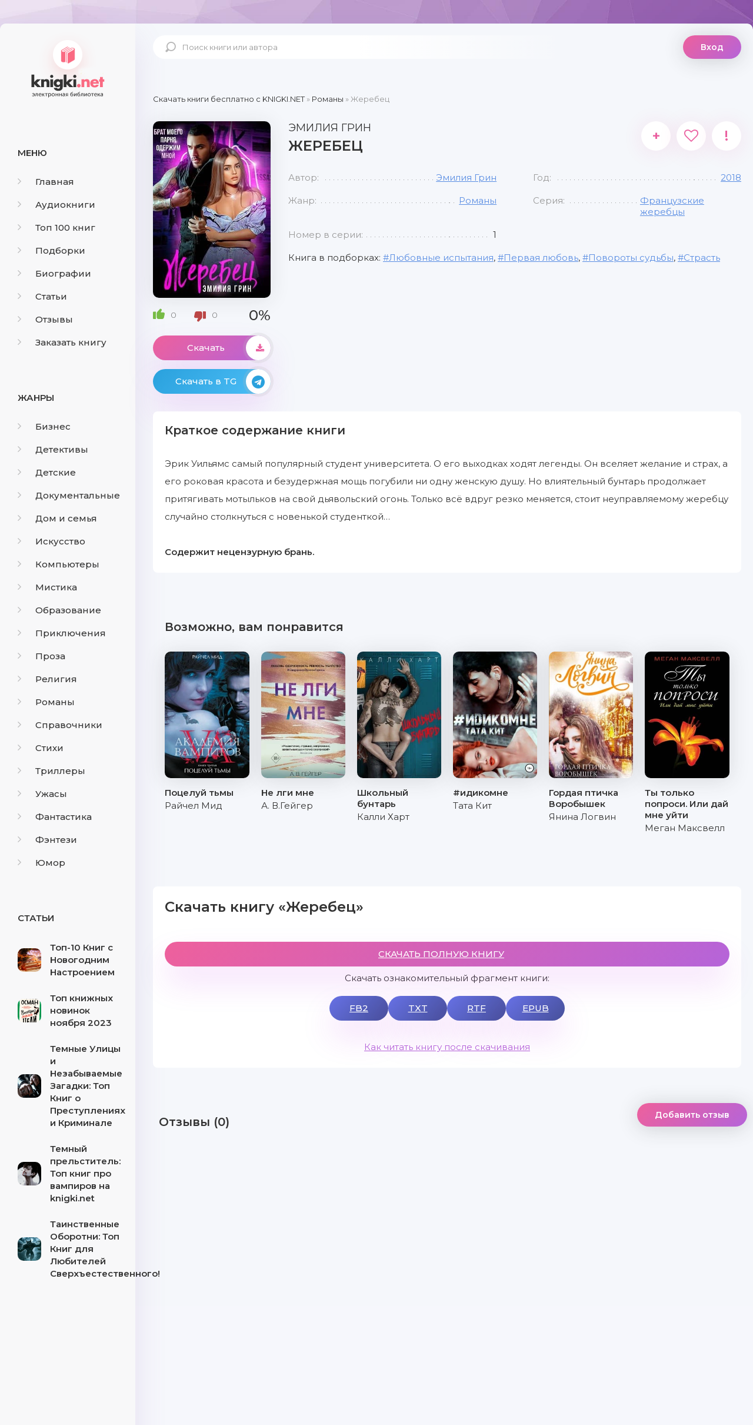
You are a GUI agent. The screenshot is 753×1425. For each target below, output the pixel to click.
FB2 (358, 1008)
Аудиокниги (56, 204)
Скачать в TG (223, 381)
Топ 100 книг (56, 227)
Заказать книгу (62, 342)
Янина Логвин (582, 816)
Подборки (51, 250)
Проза (41, 656)
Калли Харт (383, 816)
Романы (46, 701)
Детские (47, 472)
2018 (731, 177)
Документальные (69, 495)
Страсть (702, 257)
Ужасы (42, 793)
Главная (46, 181)
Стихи (41, 747)
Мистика (47, 587)
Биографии (54, 273)
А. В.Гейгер (287, 805)
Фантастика (55, 816)
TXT (418, 1008)
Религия (47, 679)
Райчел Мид (193, 805)
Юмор (41, 862)
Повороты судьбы (631, 257)
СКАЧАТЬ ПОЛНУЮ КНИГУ (441, 953)
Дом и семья (57, 518)
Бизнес (44, 426)
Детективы (53, 449)
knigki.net (67, 67)
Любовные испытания (441, 257)
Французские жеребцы (672, 206)
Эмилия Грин (466, 177)
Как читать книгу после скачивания (447, 1046)
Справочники (60, 724)
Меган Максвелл (685, 827)
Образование (59, 610)
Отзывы (45, 319)
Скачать (229, 348)
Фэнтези (47, 839)
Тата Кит (472, 805)
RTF (476, 1008)
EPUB (535, 1008)
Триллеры (51, 770)
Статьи (42, 296)
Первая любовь (541, 257)
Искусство (51, 541)
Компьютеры (58, 564)
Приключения (62, 633)
